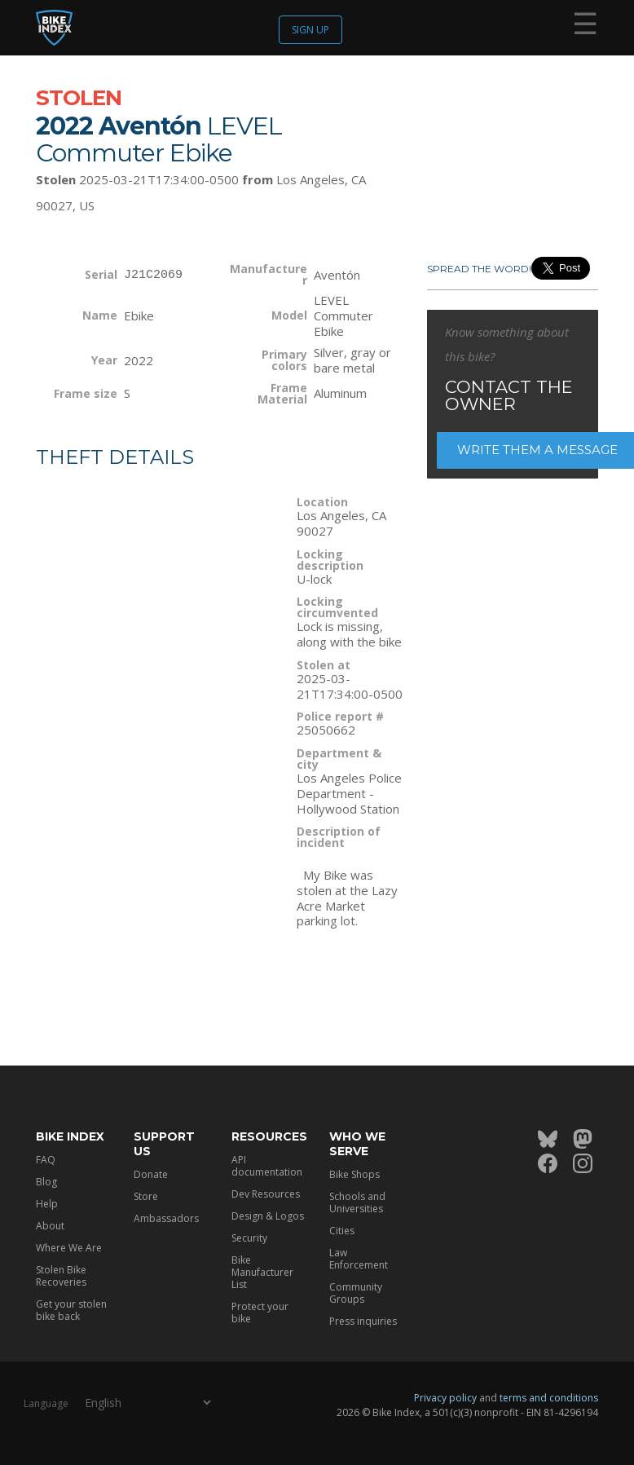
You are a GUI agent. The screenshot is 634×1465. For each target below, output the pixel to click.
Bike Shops (354, 1174)
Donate (151, 1174)
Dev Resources (265, 1194)
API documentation (266, 1166)
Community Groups (355, 1293)
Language (46, 1403)
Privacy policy (445, 1398)
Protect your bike (259, 1313)
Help (47, 1204)
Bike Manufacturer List (262, 1272)
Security (249, 1238)
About (50, 1226)
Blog (46, 1182)
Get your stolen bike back (71, 1310)
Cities (341, 1231)
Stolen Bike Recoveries (61, 1276)
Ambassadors (166, 1218)
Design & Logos (267, 1216)
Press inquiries (363, 1321)
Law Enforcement (358, 1259)
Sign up (310, 30)
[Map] (154, 650)
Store (146, 1196)
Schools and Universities (357, 1202)
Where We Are (69, 1248)
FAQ (45, 1160)
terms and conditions (549, 1398)
